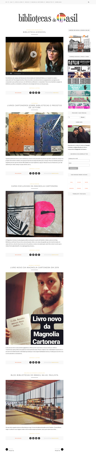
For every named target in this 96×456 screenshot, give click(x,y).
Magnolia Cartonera (38, 2)
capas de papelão (34, 183)
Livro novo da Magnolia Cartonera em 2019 (34, 268)
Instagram (71, 187)
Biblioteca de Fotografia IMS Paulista (34, 372)
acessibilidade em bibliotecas (34, 29)
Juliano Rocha (55, 92)
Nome (70, 163)
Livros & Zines (18, 2)
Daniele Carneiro (55, 173)
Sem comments (18, 92)
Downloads (58, 2)
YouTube (79, 181)
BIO (7, 2)
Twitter (86, 181)
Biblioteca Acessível (34, 32)
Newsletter (49, 2)
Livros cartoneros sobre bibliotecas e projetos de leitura (34, 106)
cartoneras (34, 103)
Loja (11, 2)
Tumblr (86, 187)
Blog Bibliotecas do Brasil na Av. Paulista (34, 375)
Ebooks (27, 2)
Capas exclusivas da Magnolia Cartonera (34, 186)
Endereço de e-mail (73, 158)
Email (71, 181)
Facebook (79, 187)
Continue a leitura (34, 168)
